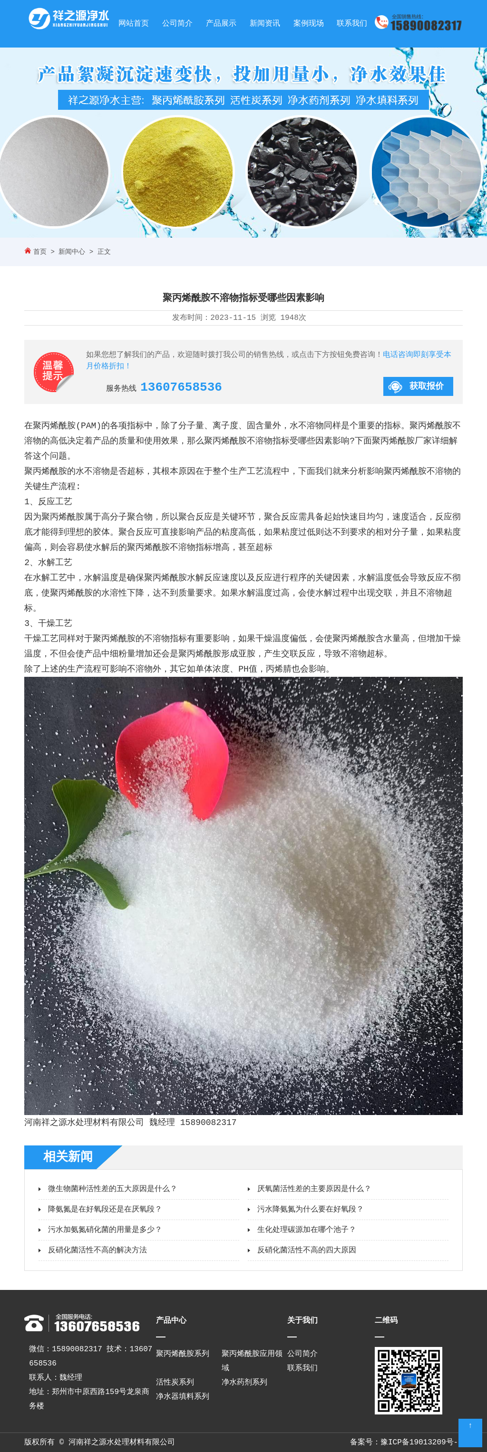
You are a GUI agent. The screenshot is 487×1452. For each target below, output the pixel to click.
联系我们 (352, 23)
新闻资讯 (265, 23)
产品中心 (171, 1321)
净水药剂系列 (244, 1382)
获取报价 (426, 386)
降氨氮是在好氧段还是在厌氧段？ (105, 1209)
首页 (40, 252)
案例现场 (308, 23)
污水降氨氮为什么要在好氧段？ (310, 1209)
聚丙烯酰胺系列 (182, 1354)
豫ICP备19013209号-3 (421, 1442)
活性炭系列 (175, 1382)
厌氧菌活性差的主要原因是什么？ (314, 1189)
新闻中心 (71, 252)
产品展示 (221, 23)
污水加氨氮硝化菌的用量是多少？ (105, 1230)
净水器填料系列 (182, 1397)
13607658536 (181, 387)
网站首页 (133, 23)
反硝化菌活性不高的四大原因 (306, 1250)
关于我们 (302, 1321)
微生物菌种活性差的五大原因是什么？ (112, 1189)
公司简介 (177, 23)
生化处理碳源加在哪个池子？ (306, 1230)
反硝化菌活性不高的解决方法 (97, 1250)
